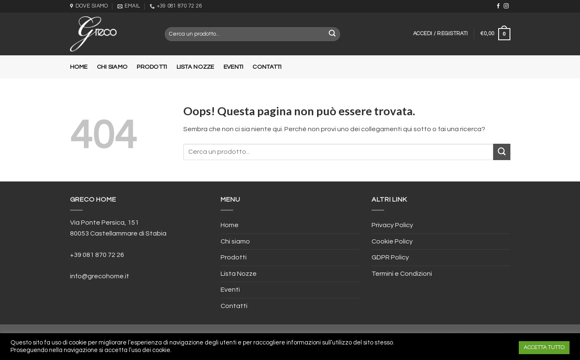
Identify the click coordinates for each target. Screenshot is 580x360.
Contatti (266, 67)
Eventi (234, 67)
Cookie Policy (392, 241)
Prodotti (152, 67)
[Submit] (501, 152)
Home (79, 67)
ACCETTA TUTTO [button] (544, 347)
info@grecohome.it (99, 276)
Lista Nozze (195, 67)
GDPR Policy (390, 257)
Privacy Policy (392, 225)
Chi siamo (112, 67)
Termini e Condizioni (402, 273)
